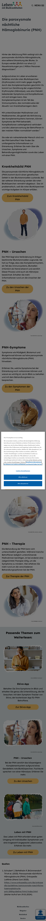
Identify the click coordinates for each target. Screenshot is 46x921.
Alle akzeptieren (23, 483)
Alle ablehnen (23, 477)
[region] (23, 460)
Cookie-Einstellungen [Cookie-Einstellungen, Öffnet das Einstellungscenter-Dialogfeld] (23, 471)
